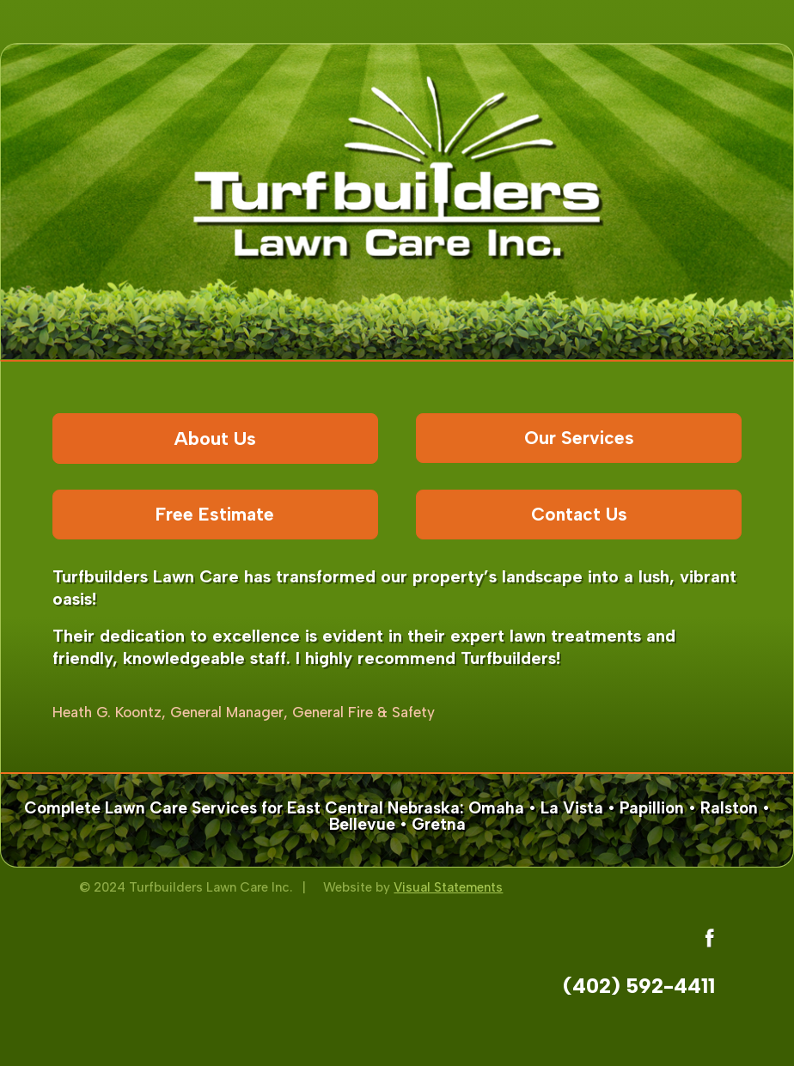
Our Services (579, 437)
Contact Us (579, 514)
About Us (215, 438)
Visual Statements (448, 887)
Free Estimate (215, 514)
